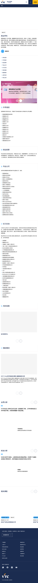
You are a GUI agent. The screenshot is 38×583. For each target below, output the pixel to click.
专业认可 (3, 65)
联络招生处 (22, 542)
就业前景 (3, 62)
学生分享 (3, 77)
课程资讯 (5, 51)
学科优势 (3, 57)
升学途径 (3, 60)
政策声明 (22, 551)
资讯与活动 (4, 549)
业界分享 (3, 75)
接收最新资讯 (7, 535)
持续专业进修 (4, 558)
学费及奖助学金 (5, 546)
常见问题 (22, 555)
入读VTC (3, 544)
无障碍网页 (22, 553)
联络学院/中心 (23, 544)
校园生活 (4, 551)
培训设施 (3, 70)
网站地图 (22, 546)
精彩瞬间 (3, 72)
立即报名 (35, 2)
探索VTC (3, 553)
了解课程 (4, 542)
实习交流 (3, 67)
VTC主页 (3, 555)
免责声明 (22, 549)
